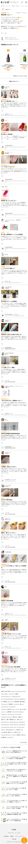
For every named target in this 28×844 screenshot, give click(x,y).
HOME (14, 830)
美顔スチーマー (17, 732)
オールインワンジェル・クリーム (18, 691)
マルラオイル (22, 724)
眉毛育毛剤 (22, 701)
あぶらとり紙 (23, 709)
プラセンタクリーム (14, 722)
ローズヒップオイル (14, 724)
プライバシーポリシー (19, 836)
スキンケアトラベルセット (18, 711)
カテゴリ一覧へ (23, 742)
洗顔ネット (20, 716)
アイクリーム (11, 701)
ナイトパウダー (4, 693)
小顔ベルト (23, 734)
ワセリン (3, 729)
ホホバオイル (22, 722)
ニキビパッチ (4, 714)
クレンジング (11, 693)
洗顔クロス (15, 716)
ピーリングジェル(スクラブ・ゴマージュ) (10, 699)
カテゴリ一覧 (10, 832)
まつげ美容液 (4, 701)
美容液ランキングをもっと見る (20, 75)
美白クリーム (20, 719)
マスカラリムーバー (16, 696)
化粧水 (2, 691)
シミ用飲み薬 (9, 711)
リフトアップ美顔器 (16, 734)
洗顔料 (16, 693)
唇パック (22, 704)
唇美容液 (11, 704)
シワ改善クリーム (19, 729)
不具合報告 (14, 839)
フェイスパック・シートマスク (14, 714)
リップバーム (16, 704)
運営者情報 (6, 836)
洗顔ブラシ (3, 719)
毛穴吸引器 (3, 737)
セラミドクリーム (5, 722)
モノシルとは (17, 832)
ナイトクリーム (20, 727)
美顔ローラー (11, 732)
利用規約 (12, 836)
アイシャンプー (4, 704)
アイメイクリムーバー (6, 696)
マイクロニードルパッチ (6, 716)
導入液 (8, 691)
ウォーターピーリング (6, 734)
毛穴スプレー (23, 699)
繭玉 (8, 719)
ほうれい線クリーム (10, 729)
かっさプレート (10, 737)
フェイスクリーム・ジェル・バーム (9, 727)
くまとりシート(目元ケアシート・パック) (10, 709)
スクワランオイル (5, 724)
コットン (3, 711)
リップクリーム (4, 706)
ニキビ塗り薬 (4, 732)
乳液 (6, 691)
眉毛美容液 (16, 701)
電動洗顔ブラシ (12, 719)
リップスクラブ (12, 706)
